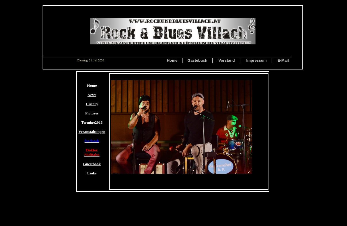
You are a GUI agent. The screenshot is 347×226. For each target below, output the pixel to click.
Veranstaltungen (92, 131)
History (92, 104)
